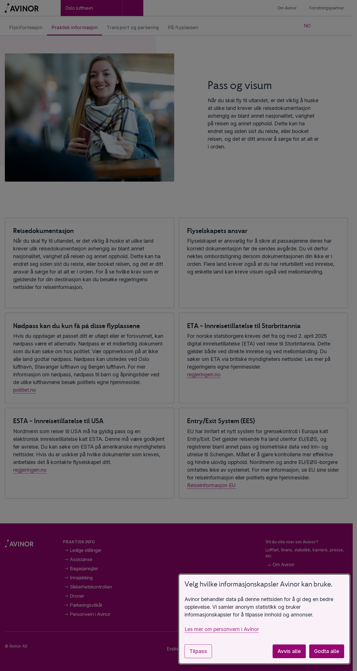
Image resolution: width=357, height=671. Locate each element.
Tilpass (198, 651)
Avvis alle (289, 651)
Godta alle (326, 651)
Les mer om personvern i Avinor (222, 629)
